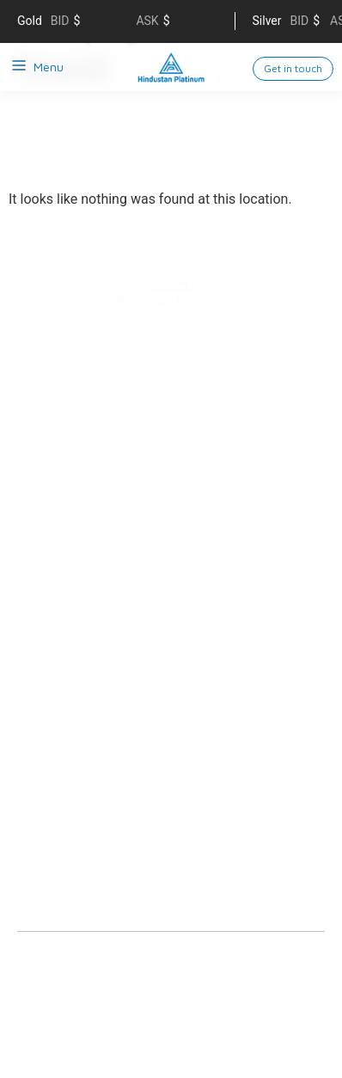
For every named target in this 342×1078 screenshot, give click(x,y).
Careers (39, 498)
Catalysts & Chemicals (81, 601)
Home (34, 369)
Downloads (49, 820)
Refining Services (64, 576)
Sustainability (55, 421)
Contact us (49, 473)
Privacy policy (54, 1000)
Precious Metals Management (101, 705)
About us (43, 395)
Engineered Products (76, 679)
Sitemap (130, 1000)
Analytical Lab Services (82, 730)
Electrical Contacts (71, 627)
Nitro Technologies (69, 653)
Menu (49, 66)
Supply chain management (93, 447)
